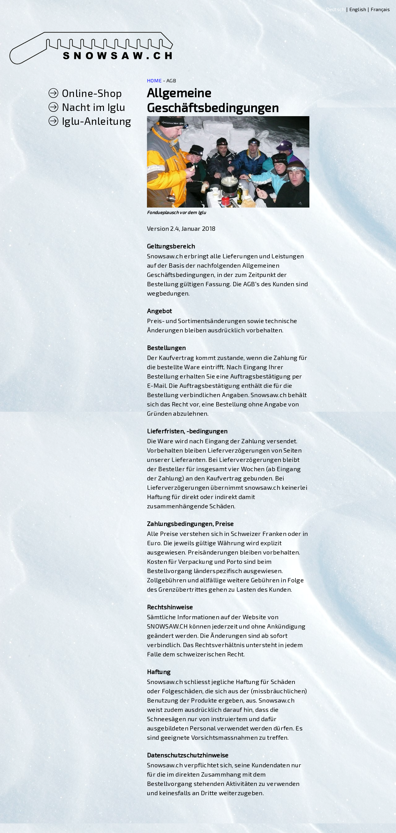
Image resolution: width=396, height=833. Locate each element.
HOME (154, 80)
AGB (171, 80)
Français (380, 9)
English (357, 9)
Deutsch (335, 9)
